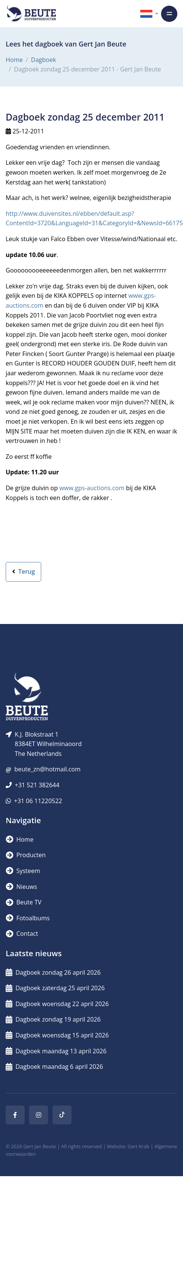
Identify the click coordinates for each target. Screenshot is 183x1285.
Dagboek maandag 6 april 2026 (54, 1066)
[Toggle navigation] (169, 14)
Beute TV (23, 902)
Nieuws (21, 886)
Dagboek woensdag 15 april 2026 (57, 1035)
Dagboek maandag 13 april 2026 (56, 1051)
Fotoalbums (28, 918)
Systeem (23, 871)
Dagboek (43, 60)
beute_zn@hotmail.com (47, 769)
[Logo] (31, 13)
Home (14, 60)
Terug (23, 571)
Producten (26, 855)
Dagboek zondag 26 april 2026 (53, 972)
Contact (22, 933)
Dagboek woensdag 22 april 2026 (57, 1004)
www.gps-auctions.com (91, 488)
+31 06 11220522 (38, 801)
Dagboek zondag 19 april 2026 (53, 1019)
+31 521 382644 (37, 785)
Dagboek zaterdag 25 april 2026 (55, 988)
